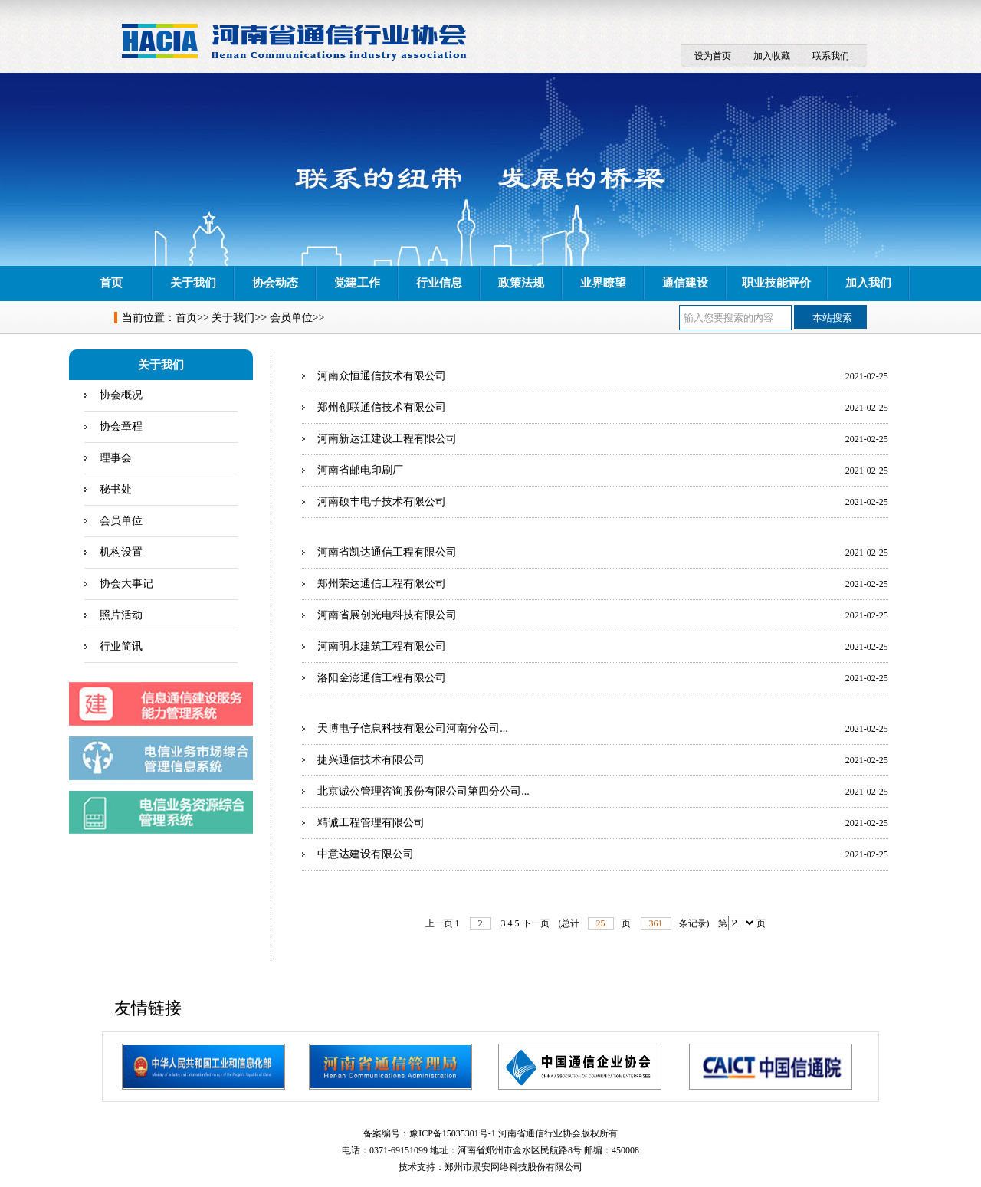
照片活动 (121, 615)
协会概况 (121, 395)
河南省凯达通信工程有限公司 (387, 552)
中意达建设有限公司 (365, 854)
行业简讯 (121, 646)
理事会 (116, 458)
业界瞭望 (603, 283)
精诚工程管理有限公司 (371, 822)
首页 (111, 283)
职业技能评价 (776, 283)
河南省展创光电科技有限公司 (387, 615)
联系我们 (830, 56)
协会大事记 (126, 583)
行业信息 (439, 283)
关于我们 (193, 283)
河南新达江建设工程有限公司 (387, 438)
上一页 (439, 923)
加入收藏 (771, 56)
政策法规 (521, 283)
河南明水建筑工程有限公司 (381, 646)
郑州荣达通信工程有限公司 (381, 583)
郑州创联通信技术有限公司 (381, 407)
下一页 (536, 923)
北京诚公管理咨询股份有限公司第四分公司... (423, 791)
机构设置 (121, 552)
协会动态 (275, 283)
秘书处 (116, 489)
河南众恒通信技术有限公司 (381, 376)
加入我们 (868, 283)
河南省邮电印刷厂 (360, 470)
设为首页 (712, 56)
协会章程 (121, 426)
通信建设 (685, 283)
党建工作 (357, 283)
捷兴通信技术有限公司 (371, 760)
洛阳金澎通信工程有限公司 (381, 678)
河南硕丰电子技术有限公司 (381, 501)
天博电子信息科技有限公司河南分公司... (412, 728)
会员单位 (291, 317)
